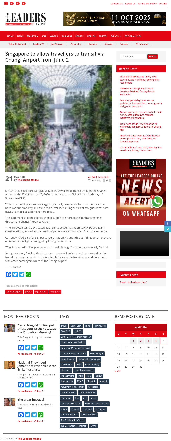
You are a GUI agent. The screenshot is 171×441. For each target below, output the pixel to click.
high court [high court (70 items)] (66, 369)
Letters (163, 3)
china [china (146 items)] (88, 326)
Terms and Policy (147, 3)
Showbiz (108, 44)
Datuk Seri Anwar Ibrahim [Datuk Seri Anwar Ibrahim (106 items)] (73, 342)
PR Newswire (142, 44)
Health (91, 36)
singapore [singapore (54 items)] (101, 407)
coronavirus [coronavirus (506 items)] (100, 326)
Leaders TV (38, 44)
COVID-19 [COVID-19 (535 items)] (65, 331)
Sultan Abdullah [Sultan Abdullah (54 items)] (89, 412)
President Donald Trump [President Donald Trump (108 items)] (96, 402)
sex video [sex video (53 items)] (88, 407)
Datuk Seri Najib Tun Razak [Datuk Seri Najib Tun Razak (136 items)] (73, 353)
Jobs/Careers (57, 44)
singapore (57, 291)
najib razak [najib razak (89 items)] (93, 385)
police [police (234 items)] (94, 396)
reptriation (43, 291)
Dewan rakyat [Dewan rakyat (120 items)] (96, 353)
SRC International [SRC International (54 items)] (69, 412)
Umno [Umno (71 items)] (93, 423)
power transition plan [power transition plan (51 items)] (71, 402)
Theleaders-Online (27, 179)
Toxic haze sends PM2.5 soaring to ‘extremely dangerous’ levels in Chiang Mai (140, 126)
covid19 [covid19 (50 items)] (78, 331)
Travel (103, 36)
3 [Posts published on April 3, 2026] (148, 340)
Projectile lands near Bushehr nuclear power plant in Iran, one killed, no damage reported (140, 138)
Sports (79, 36)
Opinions (93, 44)
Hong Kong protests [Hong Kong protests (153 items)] (84, 369)
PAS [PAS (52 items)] (77, 396)
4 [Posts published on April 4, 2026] (155, 340)
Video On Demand (17, 44)
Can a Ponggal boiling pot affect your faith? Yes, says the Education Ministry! (36, 328)
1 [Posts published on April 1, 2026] (133, 340)
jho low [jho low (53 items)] (99, 374)
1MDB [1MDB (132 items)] (64, 326)
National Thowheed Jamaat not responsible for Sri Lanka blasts (37, 366)
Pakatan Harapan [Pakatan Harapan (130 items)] (88, 391)
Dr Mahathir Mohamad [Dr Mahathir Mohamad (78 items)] (89, 358)
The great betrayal (31, 400)
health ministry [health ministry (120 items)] (92, 364)
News (20, 36)
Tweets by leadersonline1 (133, 282)
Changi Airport (14, 291)
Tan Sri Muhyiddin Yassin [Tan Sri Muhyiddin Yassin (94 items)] (72, 418)
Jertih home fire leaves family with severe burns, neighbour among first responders (139, 79)
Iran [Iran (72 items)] (89, 374)
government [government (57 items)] (66, 364)
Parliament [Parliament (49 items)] (66, 396)
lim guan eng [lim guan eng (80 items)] (67, 380)
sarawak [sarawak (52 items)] (75, 407)
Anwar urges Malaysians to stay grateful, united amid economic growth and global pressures (140, 103)
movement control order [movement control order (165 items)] (72, 385)
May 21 (39, 354)
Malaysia (32, 36)
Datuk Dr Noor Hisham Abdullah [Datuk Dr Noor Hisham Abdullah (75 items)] (76, 336)
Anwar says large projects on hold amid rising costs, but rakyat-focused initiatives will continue (141, 114)
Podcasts (124, 44)
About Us (130, 3)
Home (10, 36)
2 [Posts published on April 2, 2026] (141, 340)
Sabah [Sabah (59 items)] (64, 407)
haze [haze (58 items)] (79, 364)
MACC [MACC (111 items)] (80, 380)
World (54, 36)
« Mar (118, 370)
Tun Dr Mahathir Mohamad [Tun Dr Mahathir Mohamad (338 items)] (73, 423)
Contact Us (117, 3)
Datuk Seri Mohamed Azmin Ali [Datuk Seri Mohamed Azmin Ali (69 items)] (75, 347)
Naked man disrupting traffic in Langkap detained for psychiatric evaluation (137, 91)
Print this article (98, 177)
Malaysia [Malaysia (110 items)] (104, 380)
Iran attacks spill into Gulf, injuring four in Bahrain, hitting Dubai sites (140, 149)
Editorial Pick (133, 36)
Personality (76, 44)
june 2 (29, 291)
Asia (44, 36)
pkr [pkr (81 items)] (85, 396)
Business (66, 36)
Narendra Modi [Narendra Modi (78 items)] (68, 391)
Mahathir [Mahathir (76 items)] (91, 380)
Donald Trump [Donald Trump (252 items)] (67, 358)
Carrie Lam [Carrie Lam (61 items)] (76, 326)
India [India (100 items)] (80, 374)
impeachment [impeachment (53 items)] (67, 374)
